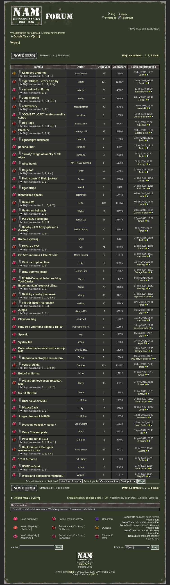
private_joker (81, 123)
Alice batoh (29, 163)
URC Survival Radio (35, 271)
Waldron (81, 303)
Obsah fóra (21, 36)
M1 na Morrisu (27, 392)
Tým (105, 497)
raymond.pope (141, 296)
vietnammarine (141, 116)
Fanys (81, 179)
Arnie (141, 148)
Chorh (141, 221)
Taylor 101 (81, 219)
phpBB (70, 572)
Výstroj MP (25, 342)
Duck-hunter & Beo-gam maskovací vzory (35, 449)
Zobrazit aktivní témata (53, 33)
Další (156, 55)
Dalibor (141, 451)
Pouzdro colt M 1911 (35, 438)
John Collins (81, 424)
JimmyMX (81, 319)
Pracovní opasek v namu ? (39, 424)
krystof (81, 342)
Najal (81, 239)
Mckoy (81, 82)
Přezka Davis (30, 407)
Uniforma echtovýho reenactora (42, 358)
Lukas (81, 373)
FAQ (111, 14)
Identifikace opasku (30, 195)
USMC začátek (31, 466)
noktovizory (29, 106)
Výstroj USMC (31, 364)
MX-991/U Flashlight (35, 218)
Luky (141, 75)
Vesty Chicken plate (35, 432)
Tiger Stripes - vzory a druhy (40, 81)
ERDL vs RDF (30, 246)
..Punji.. (141, 83)
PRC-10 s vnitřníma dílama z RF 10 (40, 326)
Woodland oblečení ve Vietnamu (42, 475)
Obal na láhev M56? (34, 401)
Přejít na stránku (132, 55)
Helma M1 (28, 202)
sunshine (81, 115)
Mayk (81, 383)
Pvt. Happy (80, 459)
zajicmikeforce (81, 107)
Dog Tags (28, 122)
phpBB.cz (93, 574)
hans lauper (81, 73)
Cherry (141, 280)
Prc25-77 (23, 130)
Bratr (81, 171)
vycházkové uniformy (36, 89)
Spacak (23, 334)
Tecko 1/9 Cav (81, 229)
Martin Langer (81, 255)
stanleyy (141, 164)
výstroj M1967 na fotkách (38, 302)
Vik (81, 247)
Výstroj (35, 36)
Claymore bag (27, 319)
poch (141, 196)
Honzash (81, 139)
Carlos (141, 248)
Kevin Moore (141, 91)
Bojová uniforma (29, 373)
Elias (81, 203)
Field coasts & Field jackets (39, 178)
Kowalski (141, 108)
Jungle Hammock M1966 (34, 416)
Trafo (141, 140)
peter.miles (81, 195)
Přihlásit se (109, 18)
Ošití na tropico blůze (36, 262)
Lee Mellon (80, 400)
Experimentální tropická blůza (37, 285)
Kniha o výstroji (28, 239)
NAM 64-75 (85, 564)
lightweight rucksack (35, 140)
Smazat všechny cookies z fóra (84, 497)
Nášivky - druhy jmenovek (38, 294)
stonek (81, 187)
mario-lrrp (141, 188)
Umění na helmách (34, 210)
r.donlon (81, 90)
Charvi (81, 392)
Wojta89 (81, 475)
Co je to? (28, 170)
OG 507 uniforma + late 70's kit (38, 255)
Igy (141, 433)
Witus (81, 98)
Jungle (22, 310)
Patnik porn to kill (81, 327)
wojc (141, 313)
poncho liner (26, 147)
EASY (141, 375)
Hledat (123, 14)
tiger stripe (29, 188)
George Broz (141, 133)
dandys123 (80, 311)
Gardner (81, 365)
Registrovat (125, 18)
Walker (80, 211)
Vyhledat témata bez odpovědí (25, 33)
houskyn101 (81, 131)
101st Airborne (27, 459)
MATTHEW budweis (81, 163)
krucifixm (141, 441)
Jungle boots (30, 97)
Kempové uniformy (34, 72)
